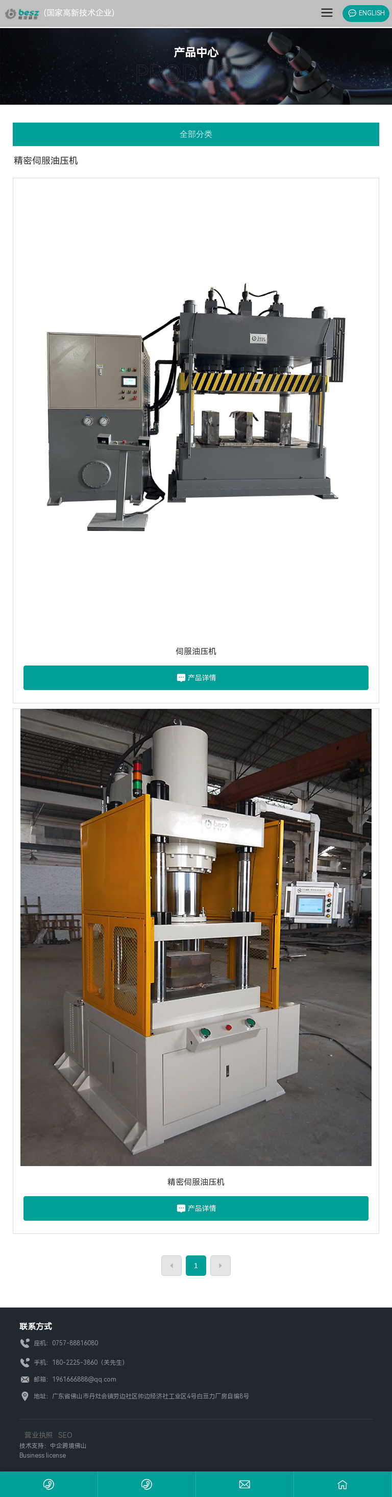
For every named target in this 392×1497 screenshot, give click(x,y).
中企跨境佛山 (68, 1446)
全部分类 (196, 134)
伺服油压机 (196, 651)
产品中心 (196, 52)
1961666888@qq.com (85, 1379)
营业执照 (38, 1435)
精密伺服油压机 (196, 1182)
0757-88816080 (75, 1343)
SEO (65, 1435)
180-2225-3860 (74, 1362)
